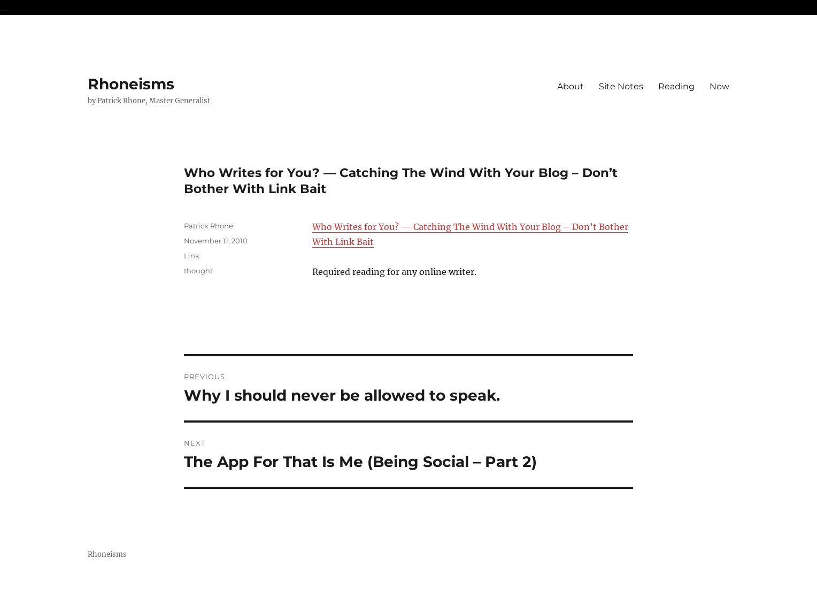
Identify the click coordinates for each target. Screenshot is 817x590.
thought (198, 270)
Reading (676, 86)
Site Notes (621, 86)
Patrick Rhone (208, 225)
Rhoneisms (131, 84)
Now (719, 86)
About (570, 86)
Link (191, 255)
